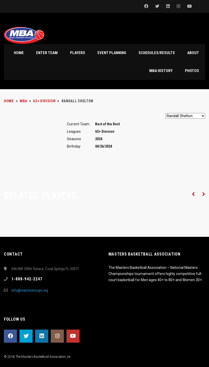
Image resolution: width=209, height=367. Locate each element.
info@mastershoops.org (30, 290)
